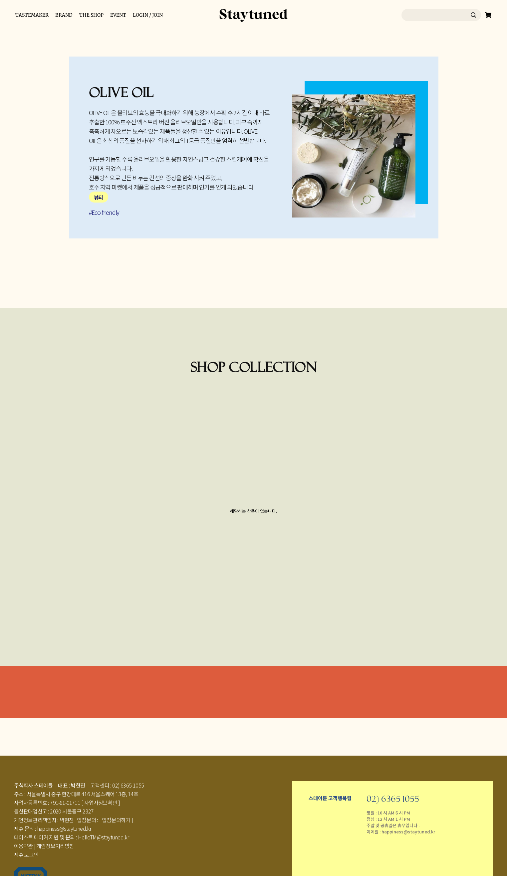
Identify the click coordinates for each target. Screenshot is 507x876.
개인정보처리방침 (55, 846)
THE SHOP (91, 15)
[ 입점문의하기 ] (116, 820)
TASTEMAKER (32, 15)
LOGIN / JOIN (148, 15)
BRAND (64, 15)
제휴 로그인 (26, 854)
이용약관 (23, 846)
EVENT (118, 15)
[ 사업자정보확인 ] (100, 802)
